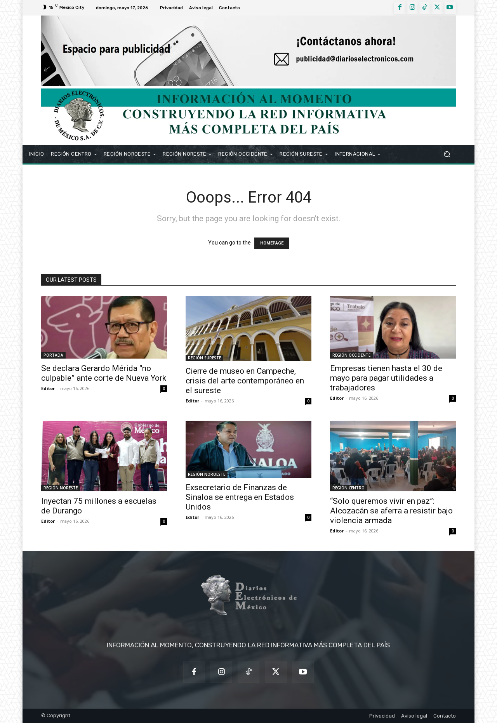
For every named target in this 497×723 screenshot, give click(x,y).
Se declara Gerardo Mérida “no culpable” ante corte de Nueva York (103, 373)
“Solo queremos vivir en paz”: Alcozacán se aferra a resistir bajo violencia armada (391, 510)
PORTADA (53, 355)
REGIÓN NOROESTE (206, 474)
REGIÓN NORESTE (60, 488)
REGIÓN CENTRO (348, 488)
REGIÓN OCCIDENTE (351, 355)
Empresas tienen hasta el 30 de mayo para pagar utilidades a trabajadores (386, 378)
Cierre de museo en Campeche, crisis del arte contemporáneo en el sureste (245, 380)
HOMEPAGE (271, 243)
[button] (447, 154)
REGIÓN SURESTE (204, 358)
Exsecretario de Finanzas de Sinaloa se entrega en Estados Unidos (240, 497)
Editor (48, 388)
